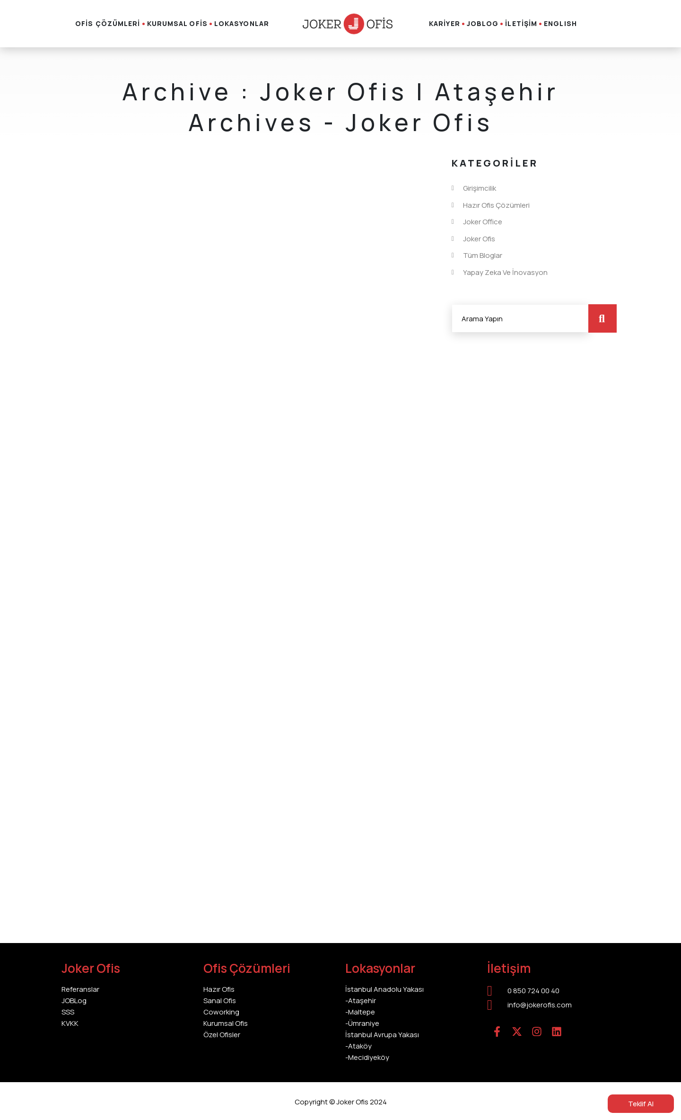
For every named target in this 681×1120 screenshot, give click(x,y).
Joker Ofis (479, 239)
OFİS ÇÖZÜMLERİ (107, 23)
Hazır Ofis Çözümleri (496, 205)
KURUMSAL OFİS (177, 23)
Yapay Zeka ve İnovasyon (505, 272)
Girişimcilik (479, 188)
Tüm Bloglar (482, 255)
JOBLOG (483, 23)
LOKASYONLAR (241, 23)
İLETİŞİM (521, 23)
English (560, 23)
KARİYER (444, 23)
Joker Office (482, 222)
